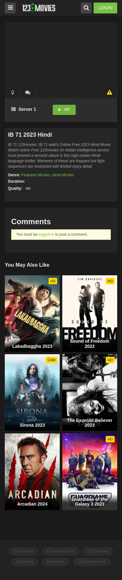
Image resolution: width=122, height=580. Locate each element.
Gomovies (55, 562)
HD (67, 109)
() (27, 92)
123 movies (97, 551)
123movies (23, 551)
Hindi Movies (63, 175)
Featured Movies (35, 175)
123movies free (60, 551)
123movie (25, 562)
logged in (46, 234)
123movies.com (92, 562)
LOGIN (105, 7)
